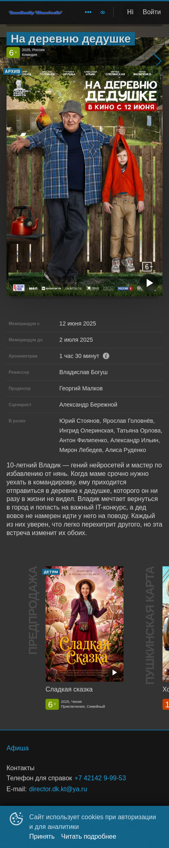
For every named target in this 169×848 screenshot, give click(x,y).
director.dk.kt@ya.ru (58, 789)
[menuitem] (88, 12)
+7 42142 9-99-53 (100, 778)
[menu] (83, 12)
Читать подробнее (89, 836)
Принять (42, 836)
